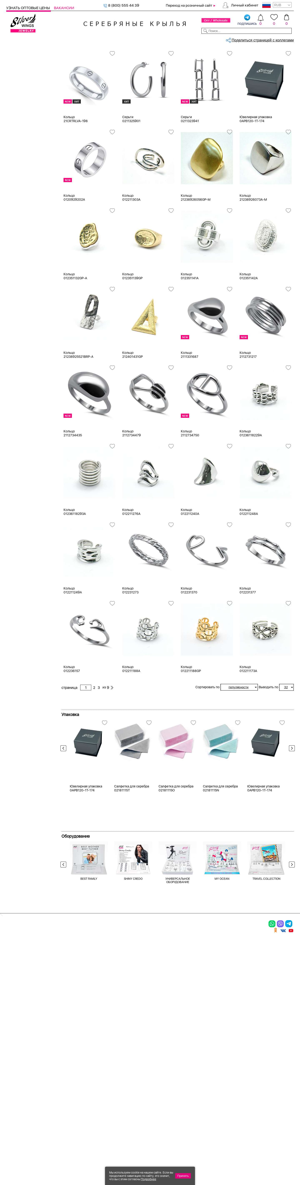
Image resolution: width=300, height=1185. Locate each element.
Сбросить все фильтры (80, 70)
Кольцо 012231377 (248, 625)
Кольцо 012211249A (73, 625)
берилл (17, 369)
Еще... (10, 399)
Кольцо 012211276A (131, 547)
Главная (65, 53)
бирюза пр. (20, 392)
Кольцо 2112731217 (248, 389)
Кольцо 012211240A (190, 547)
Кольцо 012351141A (190, 311)
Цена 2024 (20, 274)
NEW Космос (22, 302)
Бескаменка (21, 451)
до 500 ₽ (19, 591)
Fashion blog (206, 1098)
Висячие (18, 544)
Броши (17, 114)
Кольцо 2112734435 (73, 468)
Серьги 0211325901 (131, 154)
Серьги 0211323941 (190, 154)
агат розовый (22, 339)
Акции (153, 1071)
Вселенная (20, 551)
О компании (233, 39)
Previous (64, 791)
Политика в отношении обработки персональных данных (161, 1117)
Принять (183, 1175)
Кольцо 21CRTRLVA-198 (76, 154)
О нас (199, 1071)
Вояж (16, 459)
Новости (167, 39)
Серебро (18, 190)
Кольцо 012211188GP (191, 704)
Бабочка (18, 521)
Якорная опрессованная (31, 424)
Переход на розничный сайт (189, 5)
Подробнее (148, 1179)
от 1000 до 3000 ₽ (27, 606)
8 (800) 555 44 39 (121, 5)
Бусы (58, 1085)
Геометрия (20, 559)
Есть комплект (23, 259)
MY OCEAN (222, 998)
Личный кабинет (244, 5)
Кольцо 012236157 (72, 704)
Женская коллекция (23, 61)
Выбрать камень (39, 39)
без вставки (21, 294)
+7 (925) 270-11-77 (231, 1162)
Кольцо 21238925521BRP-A (78, 389)
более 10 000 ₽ (24, 628)
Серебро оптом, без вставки (89, 53)
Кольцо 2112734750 (190, 468)
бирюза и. (19, 384)
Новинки (76, 39)
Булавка (18, 536)
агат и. (16, 332)
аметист (18, 362)
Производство (161, 1056)
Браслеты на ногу (26, 121)
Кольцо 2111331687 (189, 389)
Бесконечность (24, 529)
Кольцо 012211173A (248, 704)
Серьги (17, 84)
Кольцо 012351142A (249, 311)
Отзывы (286, 39)
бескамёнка (21, 377)
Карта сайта (206, 1105)
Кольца (17, 76)
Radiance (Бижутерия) (30, 444)
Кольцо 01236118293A (75, 547)
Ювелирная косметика (25, 136)
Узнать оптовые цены (28, 8)
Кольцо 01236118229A (251, 468)
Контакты (209, 39)
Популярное (21, 489)
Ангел (16, 514)
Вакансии (64, 8)
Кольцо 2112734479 (131, 468)
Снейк (16, 416)
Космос (17, 474)
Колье (16, 106)
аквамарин (20, 347)
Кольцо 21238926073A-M (253, 232)
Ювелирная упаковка (29, 69)
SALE (62, 39)
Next (291, 791)
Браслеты (19, 99)
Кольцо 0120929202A (74, 232)
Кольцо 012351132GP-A (75, 311)
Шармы (14, 1085)
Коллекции (123, 39)
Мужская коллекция (23, 129)
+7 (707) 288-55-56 (271, 1169)
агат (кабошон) (24, 324)
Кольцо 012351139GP (132, 311)
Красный (18, 232)
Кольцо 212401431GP (132, 389)
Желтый (18, 225)
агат (15, 317)
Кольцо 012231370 (189, 625)
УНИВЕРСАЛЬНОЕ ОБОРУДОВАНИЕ (177, 999)
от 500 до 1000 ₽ (26, 598)
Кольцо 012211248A (249, 547)
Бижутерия (98, 39)
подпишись (247, 20)
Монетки (18, 481)
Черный (18, 240)
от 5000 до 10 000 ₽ (28, 621)
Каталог (14, 39)
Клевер (17, 466)
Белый (16, 217)
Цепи (10, 151)
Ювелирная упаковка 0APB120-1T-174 (256, 154)
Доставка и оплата (212, 1056)
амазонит (19, 354)
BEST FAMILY (88, 998)
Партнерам (146, 39)
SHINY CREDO (133, 998)
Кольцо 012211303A (131, 232)
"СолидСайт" (127, 1142)
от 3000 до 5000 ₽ (27, 613)
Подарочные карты (22, 144)
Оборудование (262, 39)
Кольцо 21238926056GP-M (195, 232)
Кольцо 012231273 (130, 625)
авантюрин (20, 309)
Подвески (19, 91)
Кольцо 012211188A (131, 704)
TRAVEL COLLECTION (266, 998)
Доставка (188, 39)
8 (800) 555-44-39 (274, 1162)
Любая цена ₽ (23, 583)
